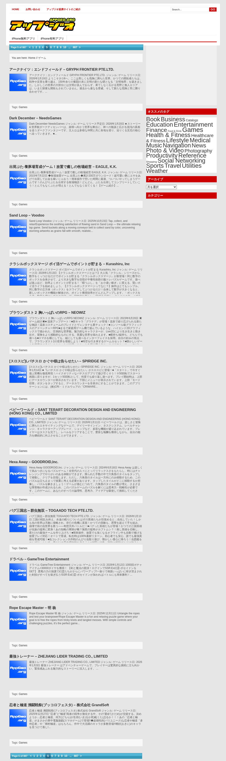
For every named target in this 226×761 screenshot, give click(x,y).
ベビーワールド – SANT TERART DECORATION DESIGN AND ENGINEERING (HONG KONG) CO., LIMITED (72, 411)
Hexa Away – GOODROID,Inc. (33, 462)
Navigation (177, 145)
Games (23, 107)
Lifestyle (177, 140)
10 (64, 47)
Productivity (162, 155)
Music (154, 145)
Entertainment (193, 124)
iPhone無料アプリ (23, 38)
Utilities (192, 165)
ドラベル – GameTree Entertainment (39, 559)
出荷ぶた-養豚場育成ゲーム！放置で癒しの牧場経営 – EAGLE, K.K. (63, 167)
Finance (156, 130)
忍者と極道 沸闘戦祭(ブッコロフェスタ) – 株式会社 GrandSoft (59, 705)
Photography (198, 151)
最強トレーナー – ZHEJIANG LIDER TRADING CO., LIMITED (58, 656)
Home (15, 9)
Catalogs (192, 120)
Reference (192, 155)
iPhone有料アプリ (52, 38)
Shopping (151, 161)
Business (173, 119)
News (199, 145)
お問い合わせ (33, 9)
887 (75, 47)
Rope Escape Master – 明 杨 (32, 608)
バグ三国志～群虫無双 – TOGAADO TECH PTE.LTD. (51, 510)
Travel (172, 165)
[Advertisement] (165, 24)
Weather (157, 170)
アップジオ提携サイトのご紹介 (64, 9)
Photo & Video (165, 150)
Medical (200, 140)
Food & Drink (174, 131)
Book (153, 119)
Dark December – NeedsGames (35, 118)
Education (159, 124)
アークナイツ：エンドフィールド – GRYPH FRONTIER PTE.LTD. (61, 69)
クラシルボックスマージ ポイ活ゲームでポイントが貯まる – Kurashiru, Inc (69, 264)
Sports (155, 165)
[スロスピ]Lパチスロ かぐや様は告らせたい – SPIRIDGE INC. (58, 361)
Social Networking (181, 160)
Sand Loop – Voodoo (26, 215)
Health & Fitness (168, 134)
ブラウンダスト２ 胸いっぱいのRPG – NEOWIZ (47, 312)
